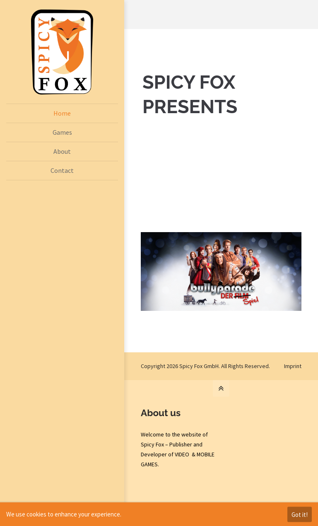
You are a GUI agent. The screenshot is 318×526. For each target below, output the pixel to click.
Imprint (292, 366)
